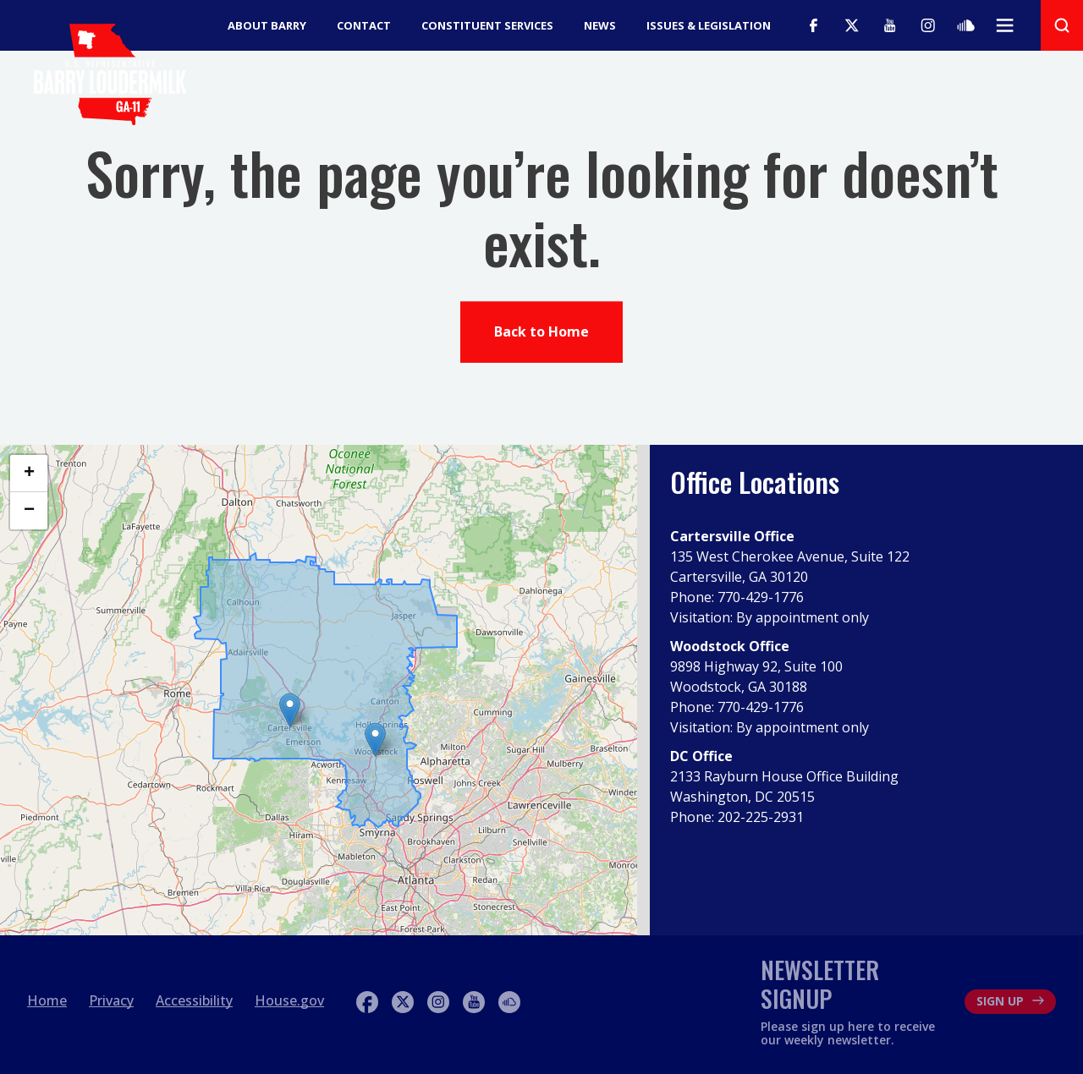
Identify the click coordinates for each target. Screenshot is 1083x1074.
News (600, 25)
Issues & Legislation (708, 25)
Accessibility (194, 1000)
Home (47, 1000)
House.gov (289, 1000)
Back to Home (541, 334)
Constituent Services (487, 25)
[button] (375, 739)
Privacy (111, 1000)
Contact (364, 25)
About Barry (267, 25)
